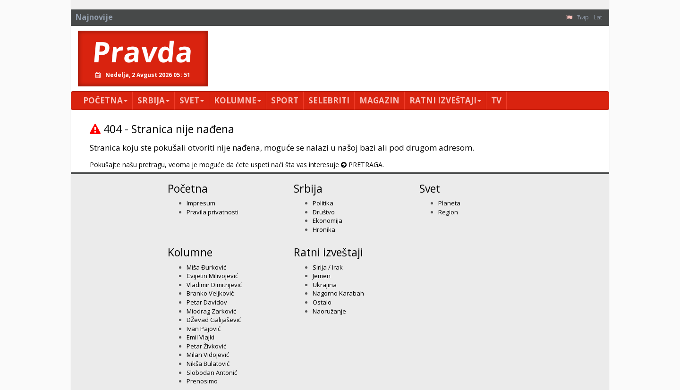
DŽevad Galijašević (214, 319)
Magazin (379, 100)
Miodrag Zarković (211, 311)
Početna (105, 100)
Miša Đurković (206, 267)
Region (448, 212)
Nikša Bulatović (208, 363)
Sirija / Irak (328, 267)
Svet (191, 100)
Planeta (449, 203)
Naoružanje (329, 311)
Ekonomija (327, 220)
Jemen (322, 275)
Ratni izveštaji (445, 100)
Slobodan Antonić (212, 372)
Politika (323, 203)
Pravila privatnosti (212, 212)
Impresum (201, 203)
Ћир (583, 17)
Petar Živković (206, 346)
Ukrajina (325, 284)
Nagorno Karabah (338, 293)
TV (496, 100)
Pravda (143, 51)
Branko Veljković (210, 293)
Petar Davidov (207, 302)
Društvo (324, 212)
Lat (598, 17)
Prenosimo (202, 381)
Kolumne (237, 100)
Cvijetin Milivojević (212, 275)
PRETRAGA (365, 164)
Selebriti (328, 100)
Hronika (324, 229)
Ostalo (322, 302)
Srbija (153, 100)
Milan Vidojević (208, 354)
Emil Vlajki (200, 337)
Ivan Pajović (204, 328)
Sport (284, 100)
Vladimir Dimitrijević (214, 284)
